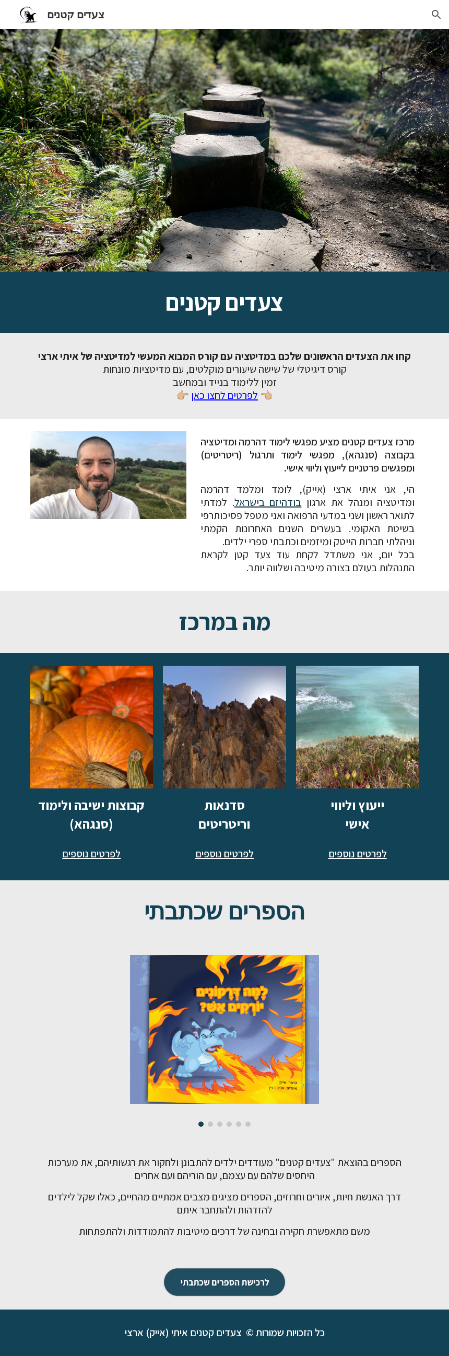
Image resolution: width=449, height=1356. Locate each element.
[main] (224, 302)
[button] (436, 14)
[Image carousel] (225, 1041)
